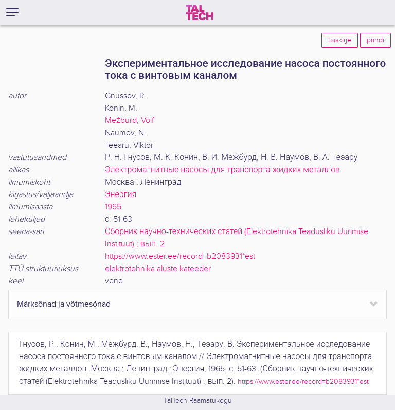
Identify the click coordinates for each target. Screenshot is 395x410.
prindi (375, 40)
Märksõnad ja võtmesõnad (64, 304)
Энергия (120, 195)
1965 (113, 207)
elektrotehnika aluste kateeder (158, 269)
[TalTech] (199, 12)
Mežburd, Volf (129, 121)
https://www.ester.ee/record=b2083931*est (180, 256)
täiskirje (339, 40)
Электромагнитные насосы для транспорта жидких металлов (222, 170)
